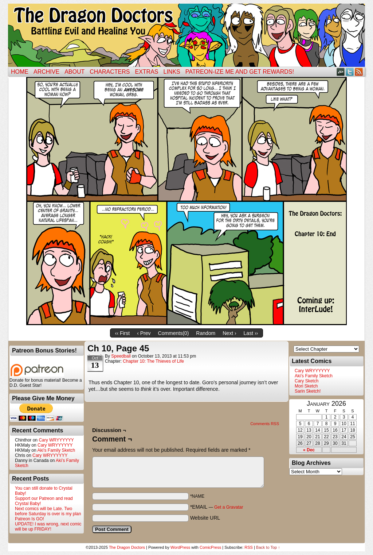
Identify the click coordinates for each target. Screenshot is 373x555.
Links (172, 72)
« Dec (309, 449)
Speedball (120, 356)
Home (19, 72)
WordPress (180, 547)
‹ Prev (143, 333)
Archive (46, 72)
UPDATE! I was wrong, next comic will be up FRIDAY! (48, 526)
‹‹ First (122, 333)
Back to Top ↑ (268, 547)
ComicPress (210, 547)
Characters (110, 72)
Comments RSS (264, 423)
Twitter (349, 71)
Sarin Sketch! (308, 391)
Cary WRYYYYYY (56, 440)
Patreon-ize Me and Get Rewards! (239, 72)
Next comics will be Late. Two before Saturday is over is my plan (48, 511)
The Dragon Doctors (127, 547)
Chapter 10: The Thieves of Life (153, 361)
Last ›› (251, 333)
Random (205, 333)
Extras (146, 72)
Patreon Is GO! (29, 518)
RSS (359, 71)
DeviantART (340, 71)
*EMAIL (216, 507)
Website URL (205, 518)
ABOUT (74, 72)
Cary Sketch (306, 381)
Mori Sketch (306, 386)
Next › (229, 333)
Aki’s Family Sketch (56, 450)
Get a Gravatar (228, 507)
